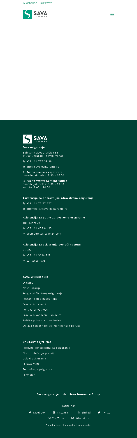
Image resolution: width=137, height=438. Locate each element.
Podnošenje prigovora (37, 369)
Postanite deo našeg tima (40, 298)
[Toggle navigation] (112, 14)
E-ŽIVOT (47, 3)
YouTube (56, 418)
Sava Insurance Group (84, 394)
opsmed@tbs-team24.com (44, 233)
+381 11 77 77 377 (39, 203)
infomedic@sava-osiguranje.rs (47, 208)
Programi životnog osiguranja (43, 293)
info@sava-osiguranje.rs (43, 166)
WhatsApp (80, 418)
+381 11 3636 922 (39, 255)
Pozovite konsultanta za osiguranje (46, 347)
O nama (28, 282)
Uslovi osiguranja (34, 358)
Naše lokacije (32, 288)
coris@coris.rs (36, 260)
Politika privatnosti (35, 309)
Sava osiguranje (48, 394)
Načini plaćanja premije (39, 353)
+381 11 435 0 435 (39, 228)
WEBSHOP (31, 3)
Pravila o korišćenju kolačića (42, 315)
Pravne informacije (35, 304)
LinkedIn (85, 412)
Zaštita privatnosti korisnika (42, 320)
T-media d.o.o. (54, 425)
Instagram (61, 412)
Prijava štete (31, 364)
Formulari (29, 374)
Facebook (36, 412)
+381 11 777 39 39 (39, 161)
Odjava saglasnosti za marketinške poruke (51, 325)
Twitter (104, 412)
